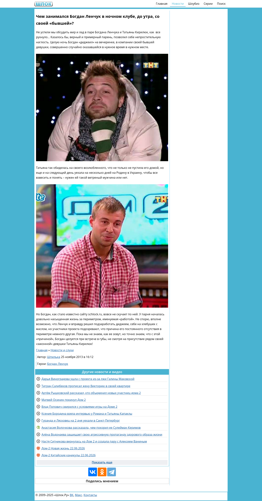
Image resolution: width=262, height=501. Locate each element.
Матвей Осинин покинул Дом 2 (63, 400)
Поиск (221, 4)
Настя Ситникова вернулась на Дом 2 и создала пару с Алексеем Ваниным (94, 441)
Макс (78, 495)
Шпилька (53, 357)
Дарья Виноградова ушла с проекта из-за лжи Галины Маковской (87, 379)
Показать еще (102, 462)
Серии (208, 4)
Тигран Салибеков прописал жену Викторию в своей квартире (85, 386)
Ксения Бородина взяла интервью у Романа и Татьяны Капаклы (86, 414)
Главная (161, 4)
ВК (71, 495)
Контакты (90, 495)
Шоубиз (193, 4)
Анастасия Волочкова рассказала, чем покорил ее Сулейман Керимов (91, 428)
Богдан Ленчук (57, 364)
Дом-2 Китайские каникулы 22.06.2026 (68, 455)
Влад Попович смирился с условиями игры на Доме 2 (79, 407)
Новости (178, 4)
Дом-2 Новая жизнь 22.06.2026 (63, 448)
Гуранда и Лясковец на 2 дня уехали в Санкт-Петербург (80, 420)
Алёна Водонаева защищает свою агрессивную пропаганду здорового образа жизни (101, 434)
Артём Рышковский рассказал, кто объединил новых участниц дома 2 (91, 393)
